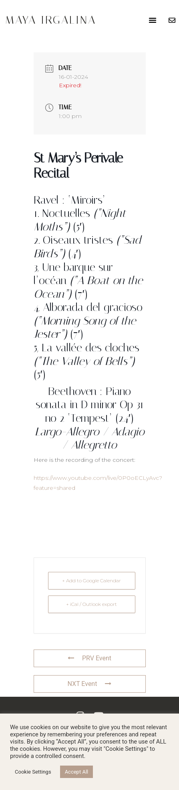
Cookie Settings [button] (33, 772)
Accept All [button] (76, 772)
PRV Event (89, 658)
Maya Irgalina (50, 19)
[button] (153, 20)
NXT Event (90, 684)
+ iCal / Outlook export (91, 604)
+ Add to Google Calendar (91, 580)
